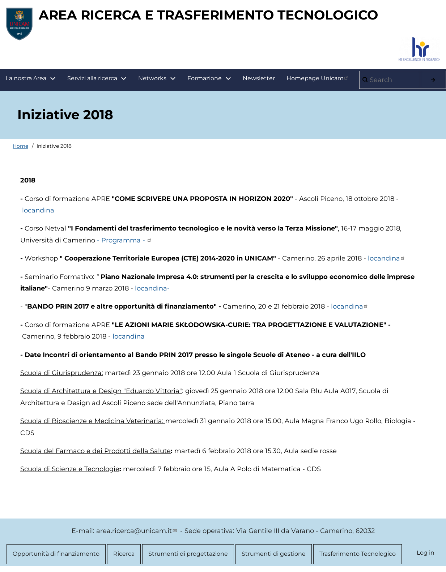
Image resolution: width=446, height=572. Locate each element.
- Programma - (125, 240)
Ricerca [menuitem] (124, 553)
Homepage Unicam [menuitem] (317, 78)
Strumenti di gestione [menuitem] (274, 553)
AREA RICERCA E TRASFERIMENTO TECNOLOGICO (208, 15)
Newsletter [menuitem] (259, 78)
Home (20, 146)
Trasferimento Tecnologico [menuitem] (357, 553)
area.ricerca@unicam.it (137, 531)
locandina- (151, 288)
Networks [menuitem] (152, 78)
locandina (38, 210)
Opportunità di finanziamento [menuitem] (56, 553)
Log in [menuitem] (425, 552)
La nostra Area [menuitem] (33, 78)
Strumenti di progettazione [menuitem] (188, 553)
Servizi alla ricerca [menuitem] (92, 78)
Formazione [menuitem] (212, 78)
